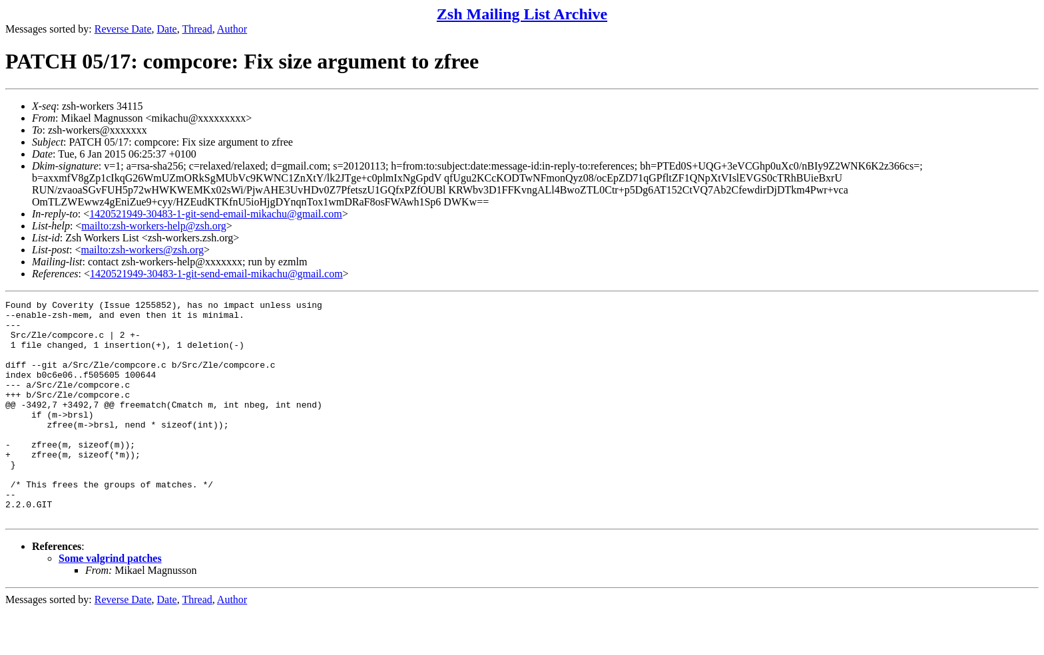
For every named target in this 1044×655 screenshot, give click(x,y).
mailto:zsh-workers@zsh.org (142, 249)
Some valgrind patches (110, 602)
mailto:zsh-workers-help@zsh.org (153, 225)
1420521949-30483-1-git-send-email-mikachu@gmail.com (215, 213)
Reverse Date (123, 29)
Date (167, 29)
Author (232, 29)
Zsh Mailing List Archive (522, 14)
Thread (197, 29)
